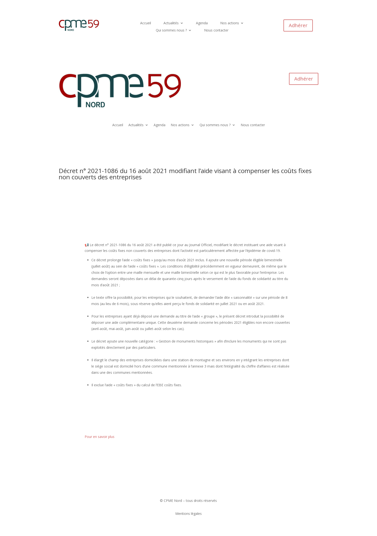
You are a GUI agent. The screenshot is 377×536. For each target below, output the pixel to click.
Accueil (145, 23)
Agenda (202, 23)
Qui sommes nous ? (171, 30)
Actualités (171, 23)
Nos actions (229, 23)
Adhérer (298, 25)
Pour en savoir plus (99, 436)
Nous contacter (216, 30)
